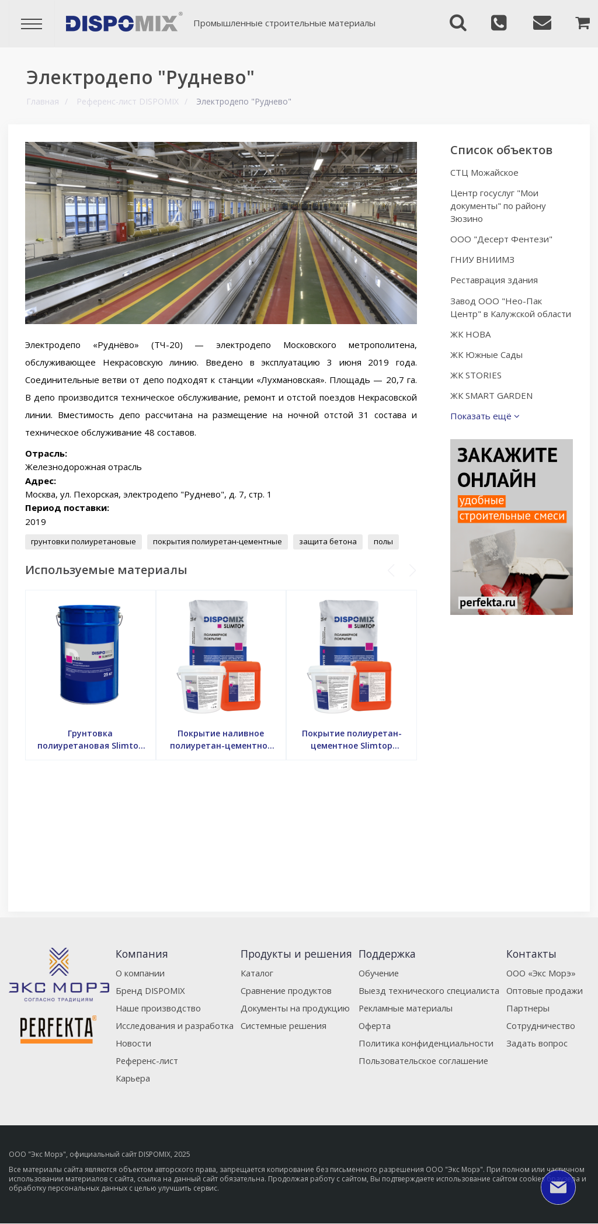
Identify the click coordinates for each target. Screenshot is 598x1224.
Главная (42, 101)
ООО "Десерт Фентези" (504, 239)
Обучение (379, 973)
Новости (132, 1043)
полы (384, 541)
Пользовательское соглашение (424, 1060)
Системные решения (282, 1025)
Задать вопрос (537, 1043)
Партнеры (528, 1008)
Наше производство (157, 1008)
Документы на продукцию (293, 1008)
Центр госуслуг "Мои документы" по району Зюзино (501, 205)
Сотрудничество (541, 1025)
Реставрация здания (497, 280)
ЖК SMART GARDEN (494, 408)
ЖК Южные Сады (489, 367)
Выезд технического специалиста (429, 990)
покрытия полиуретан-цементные (218, 541)
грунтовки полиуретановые (84, 541)
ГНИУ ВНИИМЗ (485, 259)
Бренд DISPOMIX (150, 990)
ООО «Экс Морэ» (542, 973)
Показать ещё (488, 428)
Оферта (374, 1025)
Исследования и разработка (173, 1025)
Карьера (132, 1078)
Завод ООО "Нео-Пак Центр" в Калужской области (499, 313)
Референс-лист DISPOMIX (128, 101)
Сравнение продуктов (284, 990)
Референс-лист (146, 1060)
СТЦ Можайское (487, 172)
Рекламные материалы (406, 1008)
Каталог (254, 973)
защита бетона (329, 541)
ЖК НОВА (473, 347)
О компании (139, 973)
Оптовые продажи (545, 990)
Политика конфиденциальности (426, 1043)
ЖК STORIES (479, 388)
